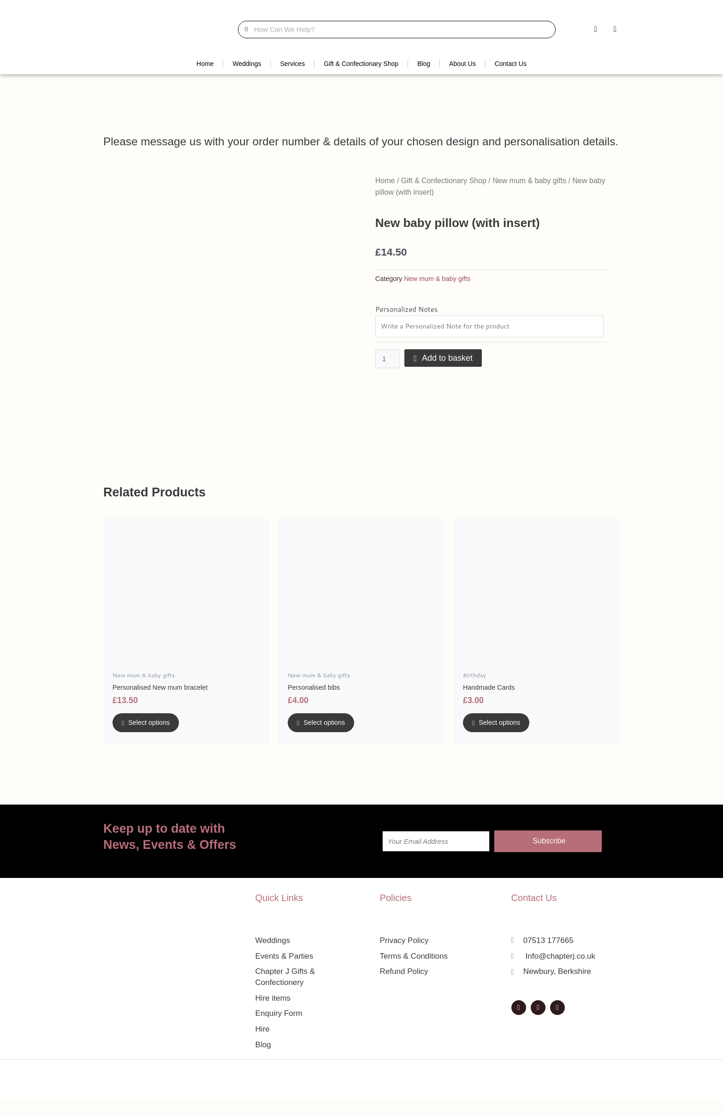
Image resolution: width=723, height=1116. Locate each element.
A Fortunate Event (311, 1106)
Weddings (246, 63)
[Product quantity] (387, 359)
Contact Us (511, 63)
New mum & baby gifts (529, 181)
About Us (462, 63)
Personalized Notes (406, 309)
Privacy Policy (413, 1106)
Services (292, 63)
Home (204, 63)
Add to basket (447, 359)
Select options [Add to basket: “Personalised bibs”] (330, 725)
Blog (423, 63)
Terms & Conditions (463, 1106)
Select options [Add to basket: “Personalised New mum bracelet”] (155, 725)
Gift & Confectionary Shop (361, 63)
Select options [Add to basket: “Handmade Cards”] (505, 725)
